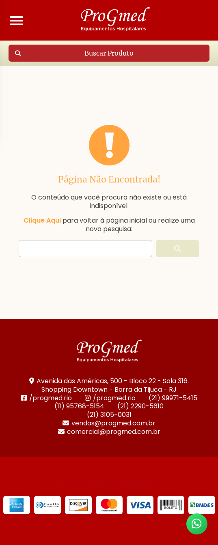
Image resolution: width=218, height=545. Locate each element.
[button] (177, 248)
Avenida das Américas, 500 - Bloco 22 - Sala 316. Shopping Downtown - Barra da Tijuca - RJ (109, 385)
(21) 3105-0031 (109, 414)
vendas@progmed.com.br (109, 423)
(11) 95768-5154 (79, 406)
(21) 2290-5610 (140, 406)
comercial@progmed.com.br (109, 431)
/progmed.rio (46, 398)
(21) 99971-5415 (173, 398)
